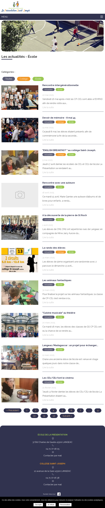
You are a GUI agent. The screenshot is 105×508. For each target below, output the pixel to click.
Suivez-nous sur (52, 494)
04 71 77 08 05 (52, 449)
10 (34, 416)
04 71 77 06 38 (52, 478)
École (38, 79)
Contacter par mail (52, 455)
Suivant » (67, 416)
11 (44, 416)
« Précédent (12, 410)
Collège (24, 79)
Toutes (8, 79)
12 (54, 416)
